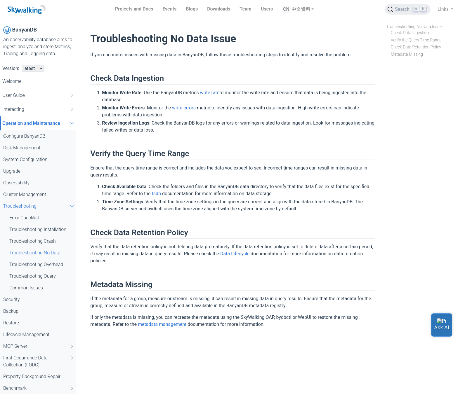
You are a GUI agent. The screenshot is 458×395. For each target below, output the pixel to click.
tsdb (156, 193)
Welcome (12, 81)
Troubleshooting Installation (37, 229)
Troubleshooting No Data (34, 253)
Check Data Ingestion (410, 32)
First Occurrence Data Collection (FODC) (38, 361)
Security (11, 299)
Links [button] (444, 9)
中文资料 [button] (301, 9)
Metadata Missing (407, 54)
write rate (210, 92)
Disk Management (21, 148)
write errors (184, 108)
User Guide (38, 95)
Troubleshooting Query (32, 276)
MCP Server (38, 346)
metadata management (162, 324)
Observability (16, 183)
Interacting (38, 109)
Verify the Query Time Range (416, 40)
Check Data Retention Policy (416, 47)
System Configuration (25, 159)
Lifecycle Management (26, 334)
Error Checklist (24, 218)
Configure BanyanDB (24, 136)
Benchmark (38, 388)
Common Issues (26, 288)
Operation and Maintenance (39, 123)
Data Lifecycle (234, 253)
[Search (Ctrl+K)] (408, 9)
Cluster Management (24, 194)
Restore (11, 323)
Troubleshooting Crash (32, 241)
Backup (10, 311)
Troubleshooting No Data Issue (414, 26)
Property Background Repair (31, 376)
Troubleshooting (39, 206)
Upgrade (11, 171)
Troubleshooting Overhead (36, 264)
